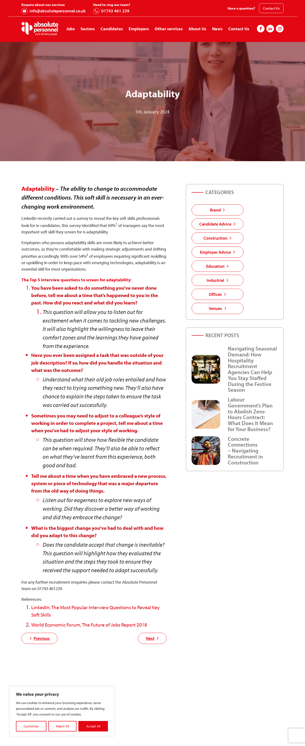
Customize (31, 726)
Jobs (70, 28)
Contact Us (271, 8)
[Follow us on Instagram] (270, 28)
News (217, 28)
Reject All (62, 726)
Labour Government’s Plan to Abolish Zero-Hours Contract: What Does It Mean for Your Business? (250, 414)
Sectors (88, 28)
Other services (169, 28)
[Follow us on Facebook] (260, 28)
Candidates (112, 28)
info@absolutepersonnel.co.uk (53, 11)
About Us (197, 28)
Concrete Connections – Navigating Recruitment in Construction (245, 450)
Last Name (224, 734)
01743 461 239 (111, 11)
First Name (157, 734)
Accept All (93, 726)
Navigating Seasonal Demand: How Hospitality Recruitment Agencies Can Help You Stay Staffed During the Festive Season (252, 369)
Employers (139, 28)
